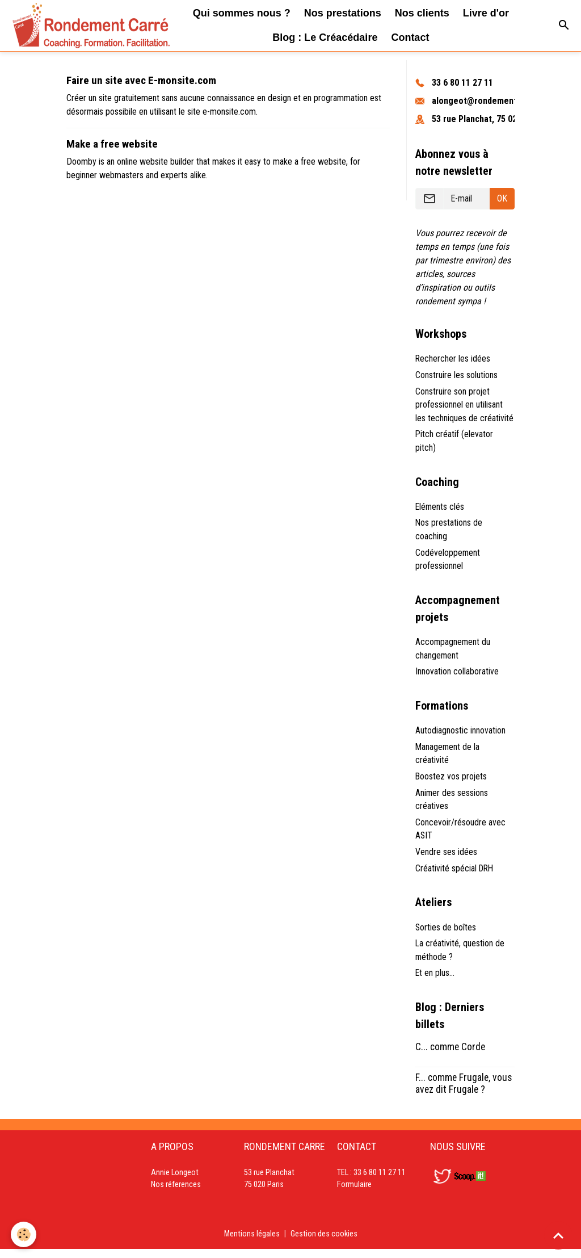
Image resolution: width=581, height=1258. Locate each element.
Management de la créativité (448, 759)
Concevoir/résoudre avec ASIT (460, 835)
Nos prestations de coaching (449, 532)
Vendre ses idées (446, 858)
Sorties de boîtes (446, 934)
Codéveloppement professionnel (448, 562)
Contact (410, 37)
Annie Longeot (175, 1181)
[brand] (79, 25)
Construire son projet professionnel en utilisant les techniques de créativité (464, 406)
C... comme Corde (450, 1055)
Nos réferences (176, 1193)
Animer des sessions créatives (452, 805)
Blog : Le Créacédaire (324, 37)
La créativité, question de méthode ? (460, 958)
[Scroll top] (558, 1235)
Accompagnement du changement (453, 652)
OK (502, 198)
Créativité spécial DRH (455, 875)
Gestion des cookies (323, 1242)
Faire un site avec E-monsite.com (141, 80)
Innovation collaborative (457, 675)
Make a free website (112, 143)
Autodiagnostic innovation (460, 735)
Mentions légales (252, 1242)
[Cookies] (24, 1234)
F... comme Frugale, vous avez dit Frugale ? (463, 1092)
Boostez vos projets (451, 782)
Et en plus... (435, 981)
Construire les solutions (456, 375)
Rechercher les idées (453, 359)
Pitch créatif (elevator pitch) (454, 442)
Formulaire (354, 1193)
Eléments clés (440, 509)
